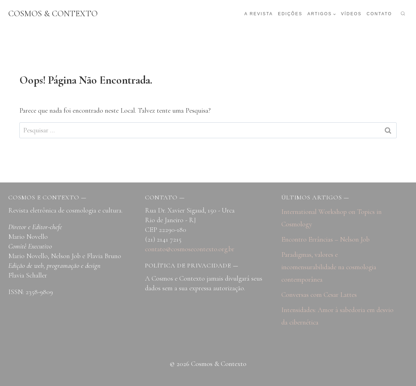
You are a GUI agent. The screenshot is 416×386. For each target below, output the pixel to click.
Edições (290, 13)
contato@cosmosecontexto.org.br (189, 249)
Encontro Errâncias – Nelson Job (325, 239)
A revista (258, 13)
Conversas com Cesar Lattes (319, 295)
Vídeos (351, 13)
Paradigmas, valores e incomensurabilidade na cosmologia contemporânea (328, 267)
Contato (379, 13)
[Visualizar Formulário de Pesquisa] (403, 14)
